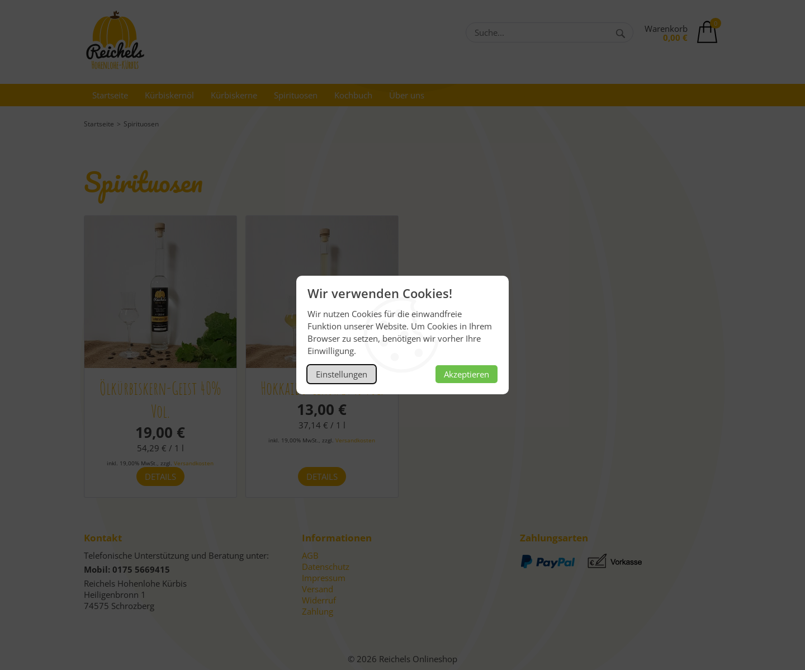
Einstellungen (341, 374)
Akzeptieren (466, 374)
